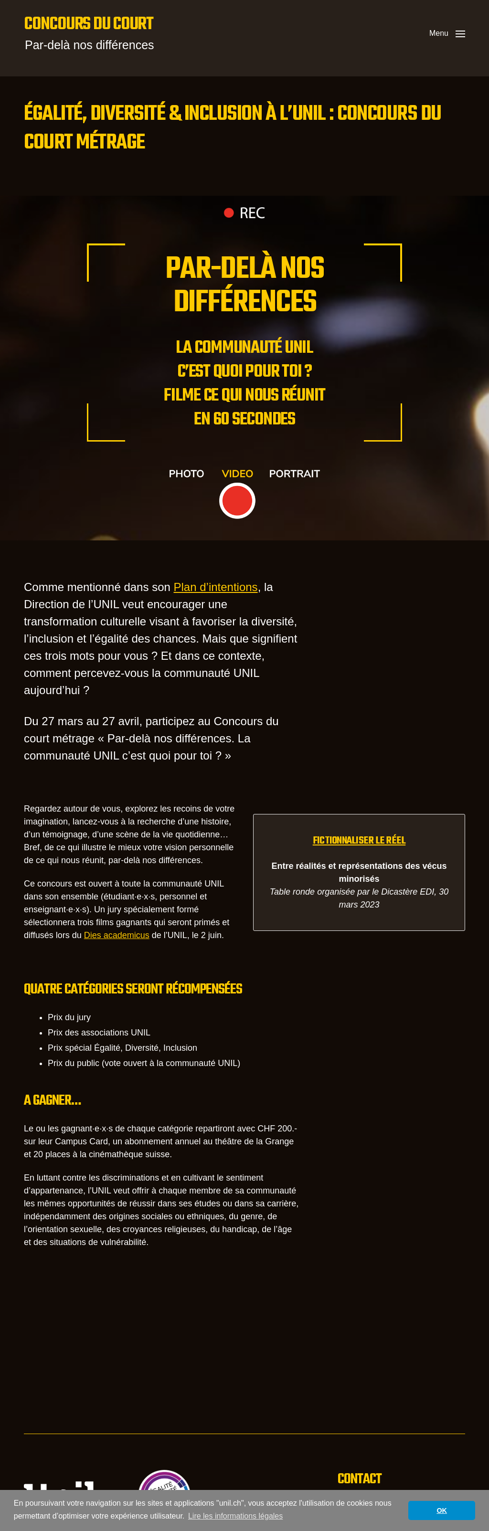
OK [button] (441, 1510)
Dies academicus (116, 935)
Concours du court (88, 24)
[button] (447, 33)
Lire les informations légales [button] (235, 1516)
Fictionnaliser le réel (359, 841)
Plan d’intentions (216, 587)
